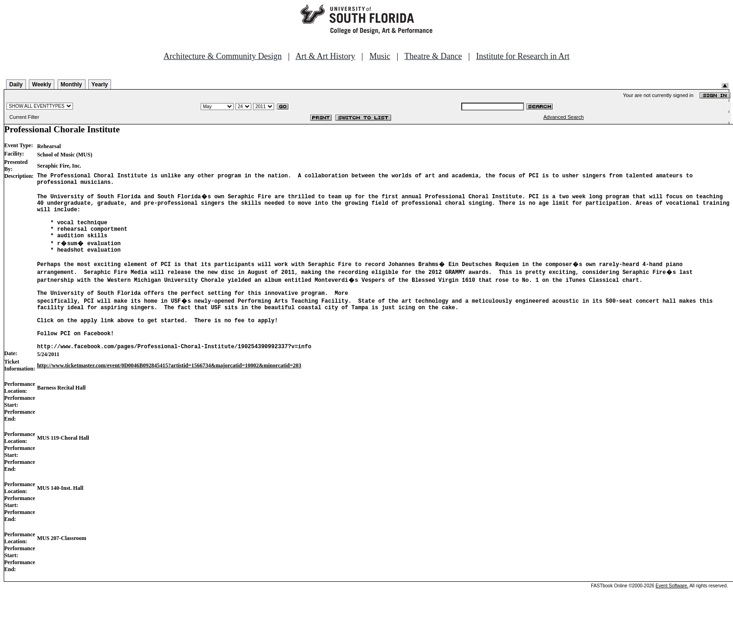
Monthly (71, 84)
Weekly (41, 84)
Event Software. (671, 613)
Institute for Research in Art (522, 56)
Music (379, 56)
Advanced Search (563, 117)
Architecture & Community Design (222, 56)
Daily (16, 84)
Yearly (100, 84)
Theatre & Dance (433, 56)
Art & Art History (325, 56)
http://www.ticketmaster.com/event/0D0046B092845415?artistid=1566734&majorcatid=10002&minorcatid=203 (169, 393)
